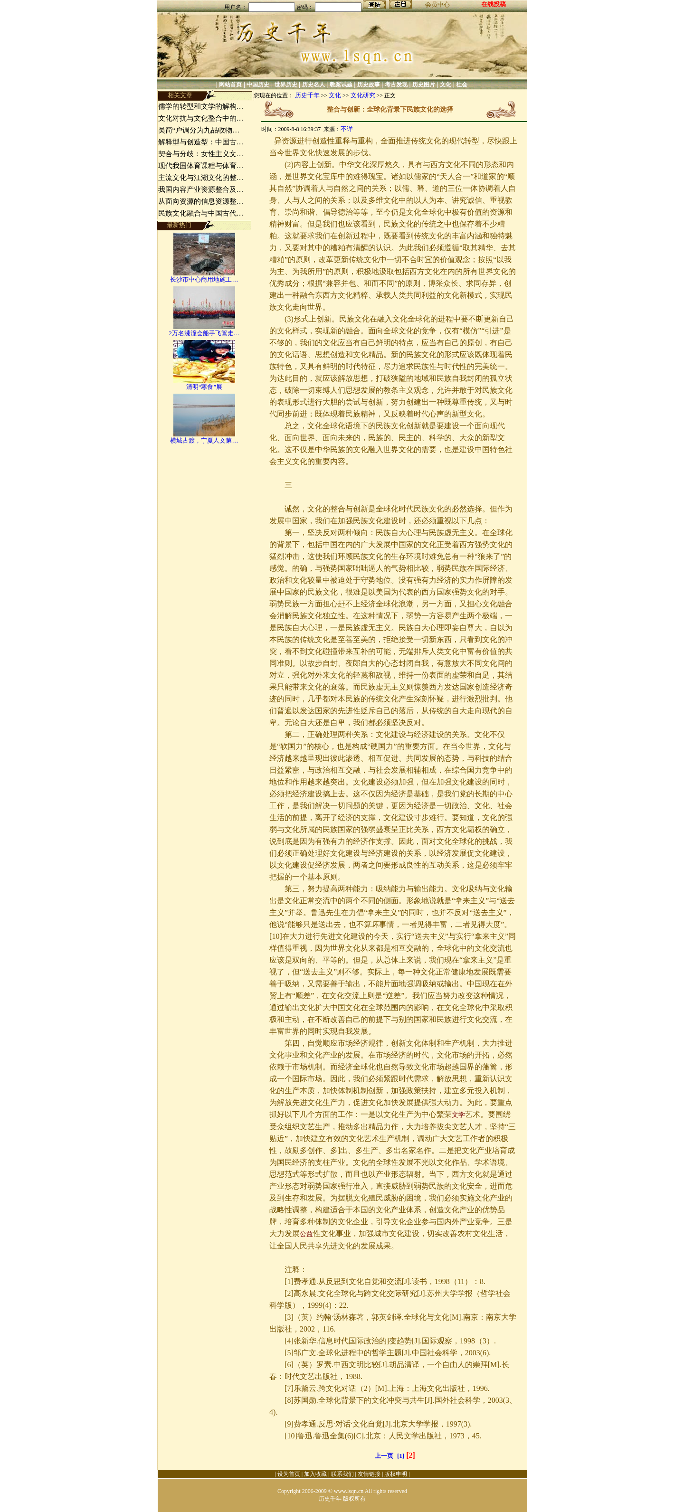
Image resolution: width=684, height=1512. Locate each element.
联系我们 (342, 1474)
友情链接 (369, 1474)
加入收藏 (315, 1474)
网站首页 (230, 84)
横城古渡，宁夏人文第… (204, 440)
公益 (306, 1234)
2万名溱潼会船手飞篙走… (204, 333)
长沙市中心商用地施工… (204, 279)
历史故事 (368, 84)
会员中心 (437, 4)
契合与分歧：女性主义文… (201, 154)
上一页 (384, 1455)
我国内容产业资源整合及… (201, 189)
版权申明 (395, 1474)
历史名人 (313, 84)
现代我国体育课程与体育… (201, 166)
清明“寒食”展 (204, 386)
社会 (461, 84)
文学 (458, 1114)
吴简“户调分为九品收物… (199, 130)
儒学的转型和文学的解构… (201, 106)
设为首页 (288, 1474)
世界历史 (286, 84)
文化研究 (363, 95)
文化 (445, 84)
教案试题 (341, 84)
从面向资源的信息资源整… (201, 201)
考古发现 (396, 84)
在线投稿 (493, 4)
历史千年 (307, 95)
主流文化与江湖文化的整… (201, 177)
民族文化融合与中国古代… (201, 213)
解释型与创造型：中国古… (201, 142)
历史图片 (423, 84)
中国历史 (258, 84)
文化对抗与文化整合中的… (201, 118)
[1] (400, 1455)
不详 (347, 128)
